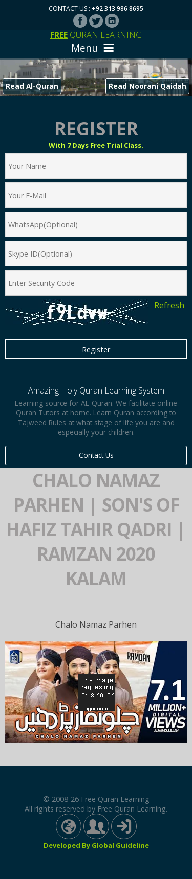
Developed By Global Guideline (96, 845)
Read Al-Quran (32, 86)
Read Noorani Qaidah (147, 86)
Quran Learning (96, 34)
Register (96, 349)
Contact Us (96, 455)
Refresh (169, 305)
